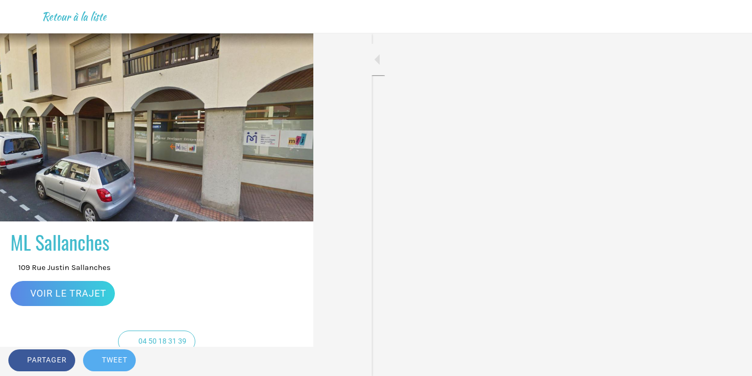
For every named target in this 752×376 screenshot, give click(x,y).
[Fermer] (21, 16)
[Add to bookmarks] (292, 361)
